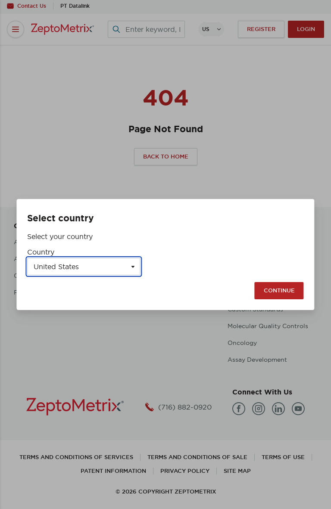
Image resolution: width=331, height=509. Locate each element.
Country (40, 252)
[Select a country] (83, 266)
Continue (279, 290)
